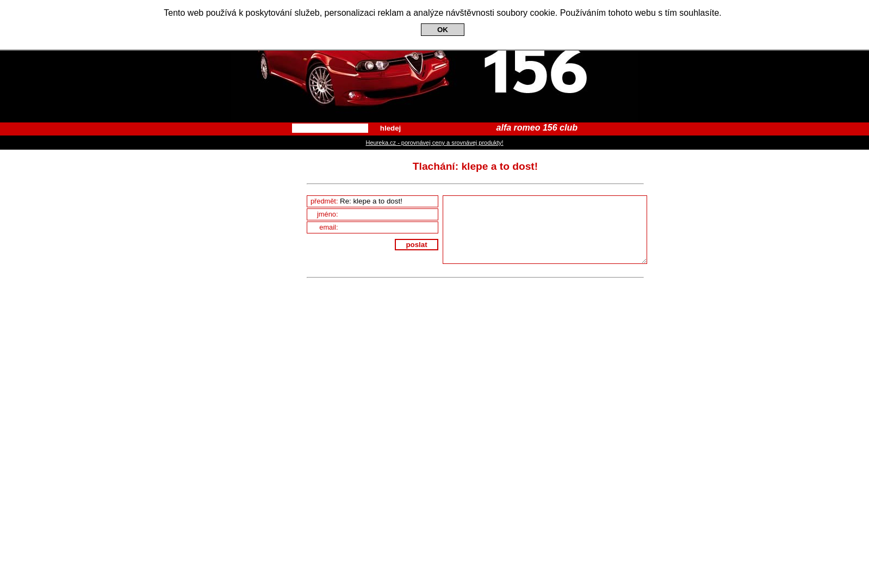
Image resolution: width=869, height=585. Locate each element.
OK (442, 30)
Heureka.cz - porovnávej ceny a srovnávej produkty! (434, 142)
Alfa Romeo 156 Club (434, 61)
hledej (390, 128)
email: (378, 227)
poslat (416, 245)
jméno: (377, 214)
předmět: (374, 201)
